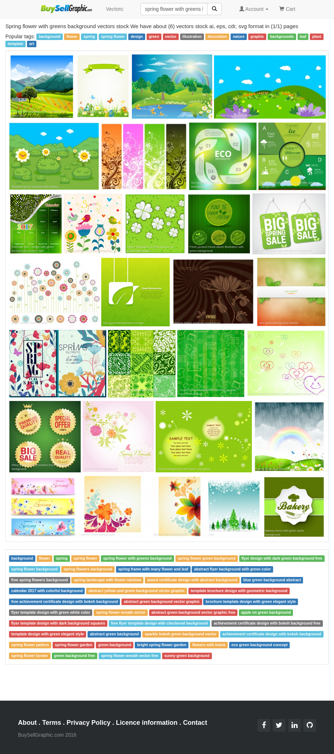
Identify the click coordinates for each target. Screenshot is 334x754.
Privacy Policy (89, 722)
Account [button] (254, 9)
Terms (51, 722)
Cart (287, 8)
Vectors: (115, 9)
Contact (195, 722)
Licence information (147, 722)
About (27, 722)
